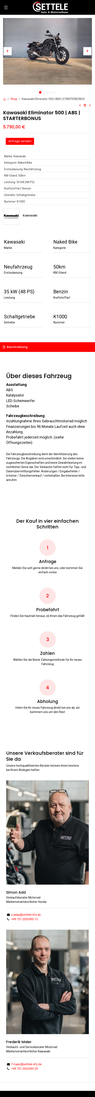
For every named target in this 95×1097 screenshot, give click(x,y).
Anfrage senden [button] (19, 141)
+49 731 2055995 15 (24, 919)
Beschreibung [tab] (15, 347)
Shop (13, 99)
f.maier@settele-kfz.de (26, 1064)
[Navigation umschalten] (6, 7)
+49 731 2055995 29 (24, 1068)
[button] (7, 51)
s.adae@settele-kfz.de (26, 914)
